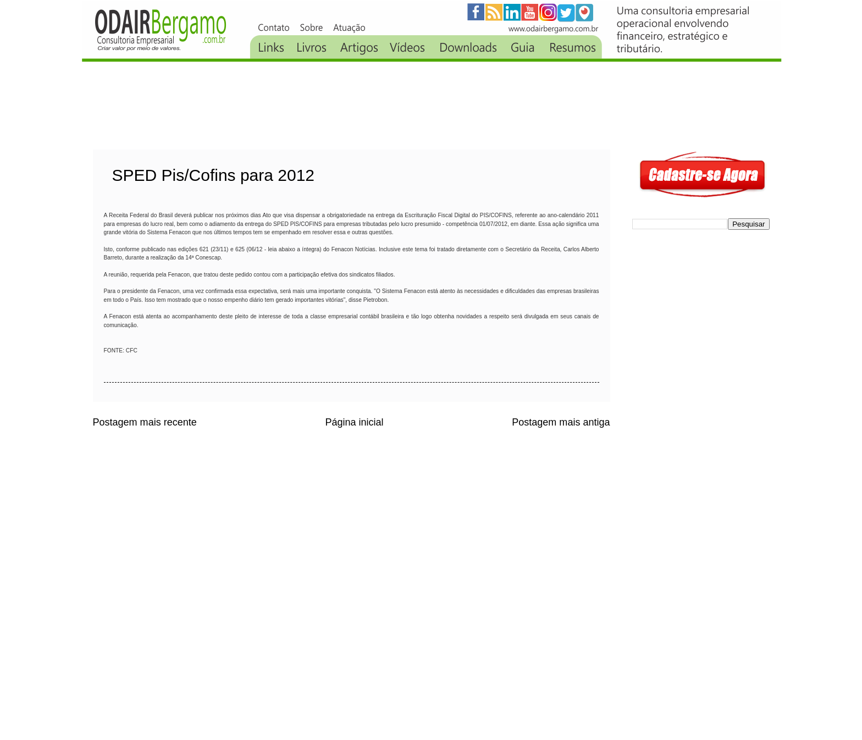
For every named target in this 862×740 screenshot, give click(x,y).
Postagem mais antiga (561, 422)
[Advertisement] (293, 105)
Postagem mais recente (145, 422)
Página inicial (354, 422)
